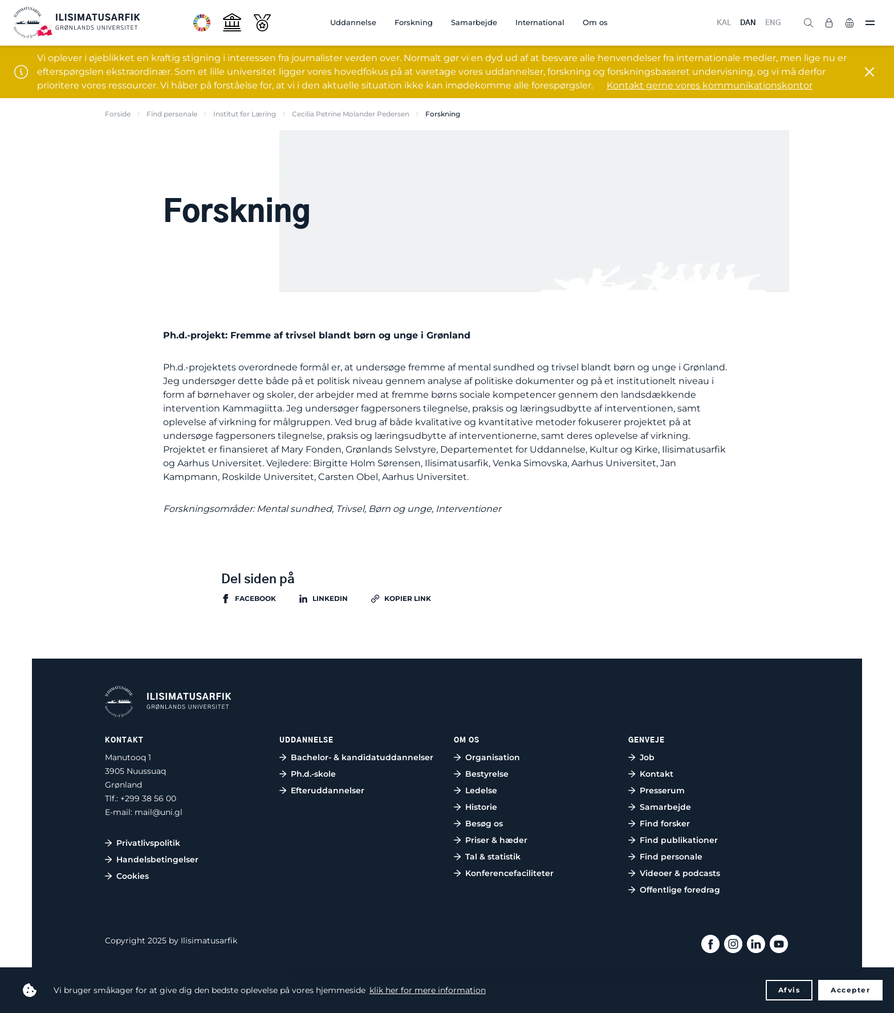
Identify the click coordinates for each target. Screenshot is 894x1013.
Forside (118, 114)
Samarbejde (474, 22)
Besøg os (484, 823)
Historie (481, 807)
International (539, 22)
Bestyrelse (487, 774)
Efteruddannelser (327, 790)
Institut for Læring (244, 114)
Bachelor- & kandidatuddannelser (362, 757)
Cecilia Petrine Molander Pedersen (350, 114)
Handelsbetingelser (157, 859)
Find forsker (665, 823)
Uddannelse (353, 22)
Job (647, 757)
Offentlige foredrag (680, 890)
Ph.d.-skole (313, 774)
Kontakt (656, 774)
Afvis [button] (789, 990)
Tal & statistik (493, 856)
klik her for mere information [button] (427, 990)
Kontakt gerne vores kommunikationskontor (709, 85)
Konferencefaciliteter (509, 873)
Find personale (172, 114)
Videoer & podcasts (680, 873)
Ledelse (481, 790)
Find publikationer (679, 840)
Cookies (132, 876)
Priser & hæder (496, 840)
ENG (773, 23)
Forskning (414, 22)
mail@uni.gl (158, 812)
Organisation (492, 757)
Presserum (662, 790)
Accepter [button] (850, 990)
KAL (724, 23)
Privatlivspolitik (148, 843)
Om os (595, 22)
